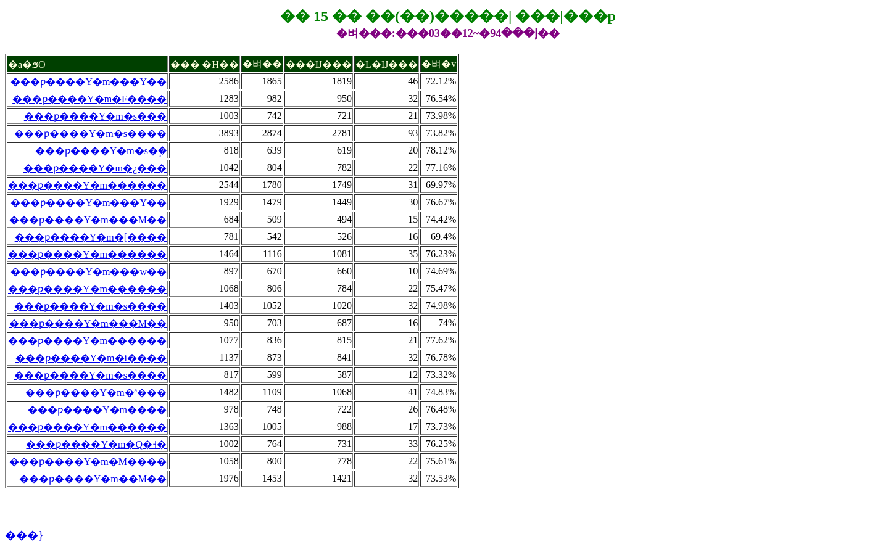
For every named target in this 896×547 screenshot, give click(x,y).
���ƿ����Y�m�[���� (91, 237)
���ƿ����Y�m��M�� (93, 479)
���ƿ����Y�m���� (97, 410)
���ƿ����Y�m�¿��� (95, 168)
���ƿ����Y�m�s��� (95, 116)
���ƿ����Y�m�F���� (89, 99)
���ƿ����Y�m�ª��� (96, 392)
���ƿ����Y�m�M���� (88, 461)
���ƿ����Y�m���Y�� (88, 81)
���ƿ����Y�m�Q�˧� (96, 444)
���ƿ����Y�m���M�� (88, 220)
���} (24, 535)
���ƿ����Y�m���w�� (88, 271)
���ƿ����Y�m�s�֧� (101, 151)
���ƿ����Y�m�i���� (91, 358)
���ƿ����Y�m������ (87, 185)
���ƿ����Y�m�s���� (90, 133)
